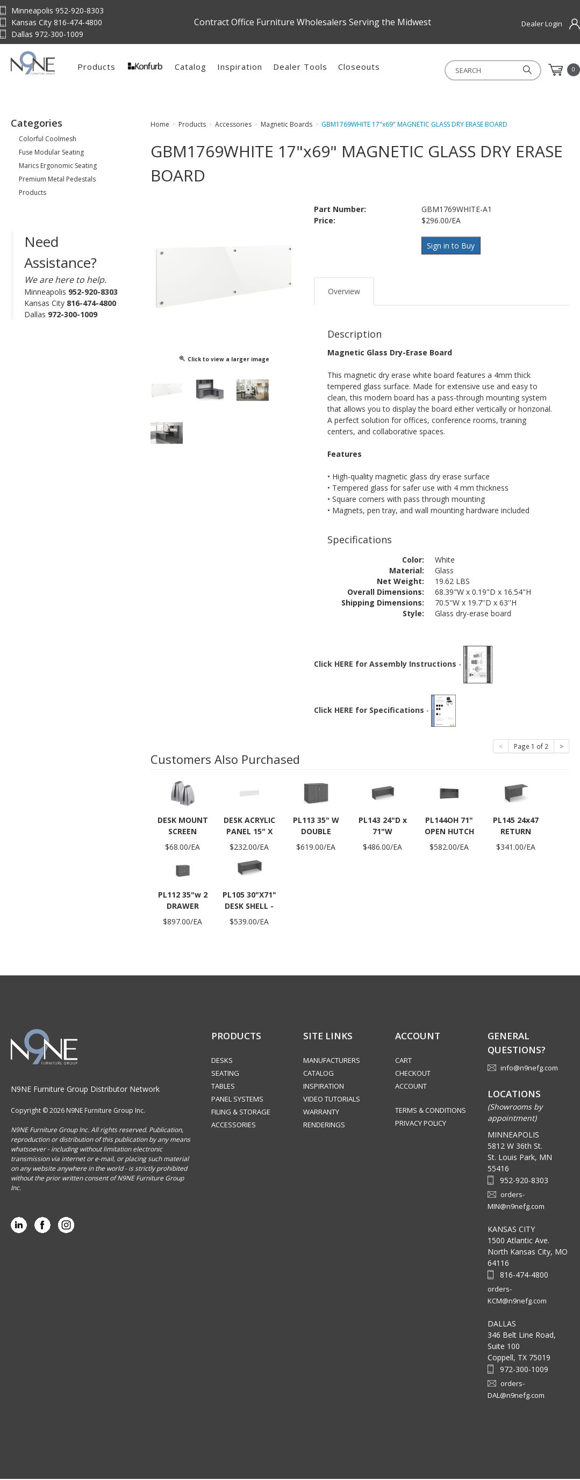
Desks (222, 1061)
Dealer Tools (357, 69)
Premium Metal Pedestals (57, 182)
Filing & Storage (240, 1113)
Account (411, 1087)
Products (153, 69)
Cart (403, 1061)
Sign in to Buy (452, 248)
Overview (344, 292)
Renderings (324, 1126)
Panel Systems (237, 1100)
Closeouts (416, 69)
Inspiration (296, 69)
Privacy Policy (420, 1124)
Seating (225, 1074)
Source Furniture (64, 70)
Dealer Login (541, 23)
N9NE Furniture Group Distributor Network (85, 1090)
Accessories (233, 1126)
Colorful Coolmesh (47, 142)
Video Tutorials (331, 1100)
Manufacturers (331, 1061)
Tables (223, 1087)
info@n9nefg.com (529, 1069)
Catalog (247, 69)
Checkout (413, 1074)
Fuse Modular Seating (51, 155)
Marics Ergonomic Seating (58, 168)
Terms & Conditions (430, 1111)
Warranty (321, 1113)
